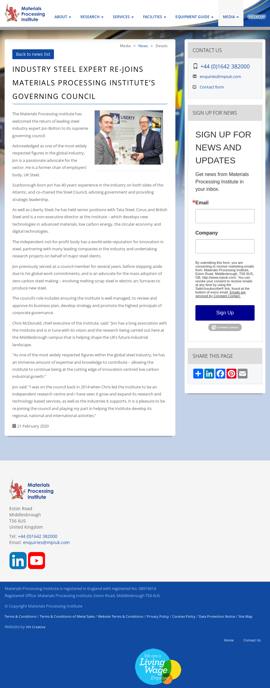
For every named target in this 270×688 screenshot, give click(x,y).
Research (92, 16)
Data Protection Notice (217, 616)
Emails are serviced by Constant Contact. (220, 294)
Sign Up (225, 312)
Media (231, 16)
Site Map (245, 616)
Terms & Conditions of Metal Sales (67, 616)
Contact (256, 16)
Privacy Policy (158, 616)
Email (202, 202)
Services (123, 16)
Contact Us (252, 640)
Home (229, 640)
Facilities (154, 16)
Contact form (212, 87)
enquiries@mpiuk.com (220, 76)
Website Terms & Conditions (120, 616)
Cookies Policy (183, 616)
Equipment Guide (194, 16)
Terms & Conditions (20, 616)
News (143, 45)
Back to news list (33, 54)
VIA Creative (35, 627)
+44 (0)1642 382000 (225, 66)
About (63, 16)
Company (206, 233)
